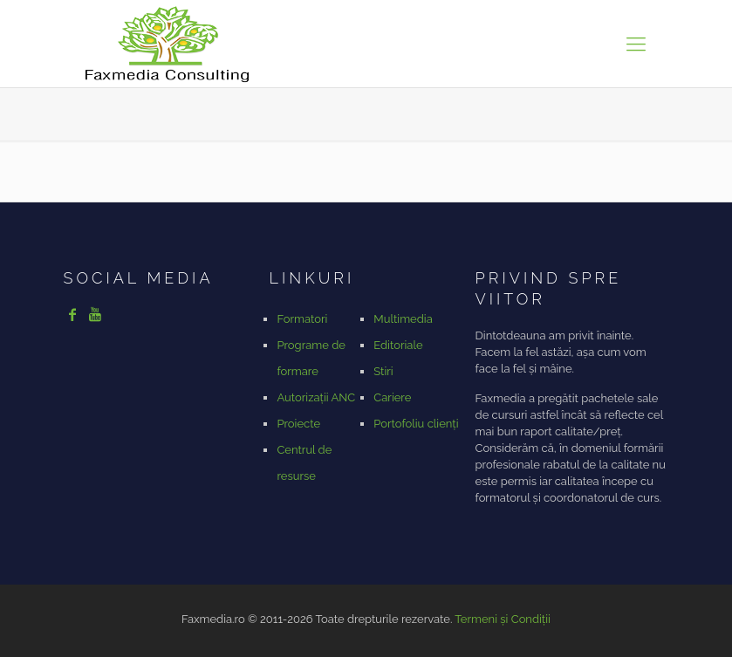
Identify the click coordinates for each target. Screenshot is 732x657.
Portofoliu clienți (415, 423)
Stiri (383, 371)
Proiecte (298, 423)
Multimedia (402, 318)
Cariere (392, 397)
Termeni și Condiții (503, 619)
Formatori (302, 318)
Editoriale (397, 345)
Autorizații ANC (316, 397)
